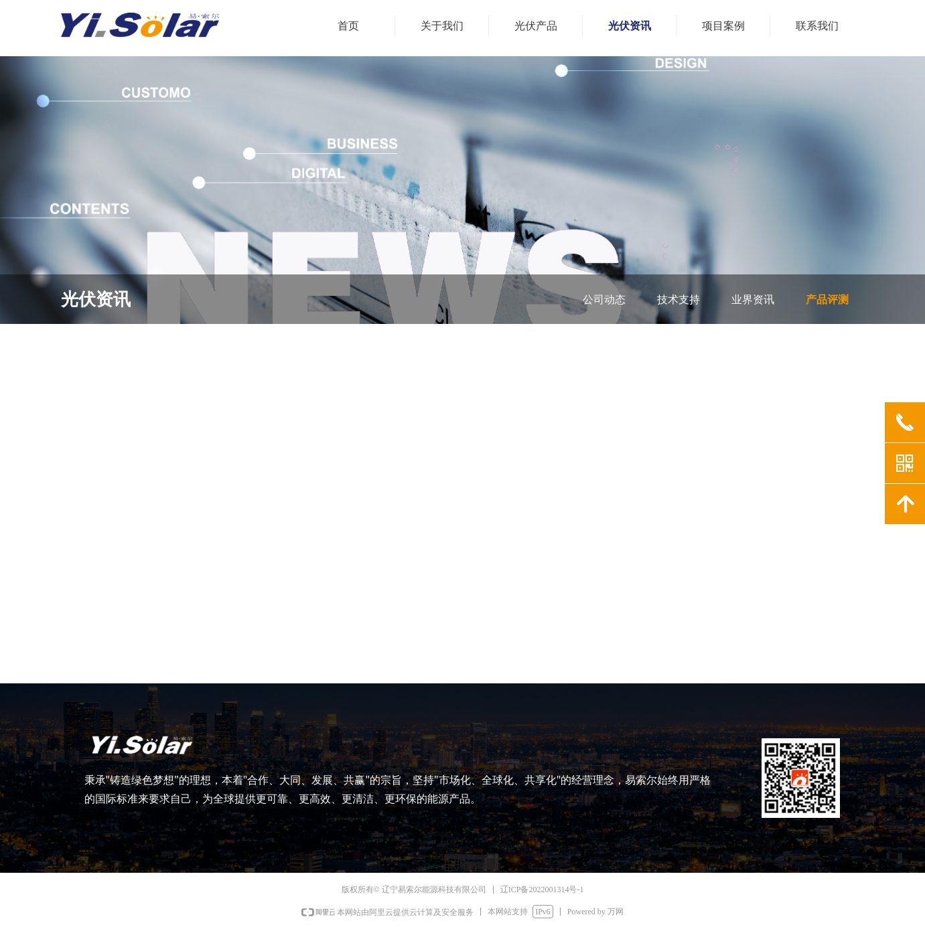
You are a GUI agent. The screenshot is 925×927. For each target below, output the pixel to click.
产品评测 (827, 299)
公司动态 (604, 299)
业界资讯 (752, 299)
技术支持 (678, 299)
